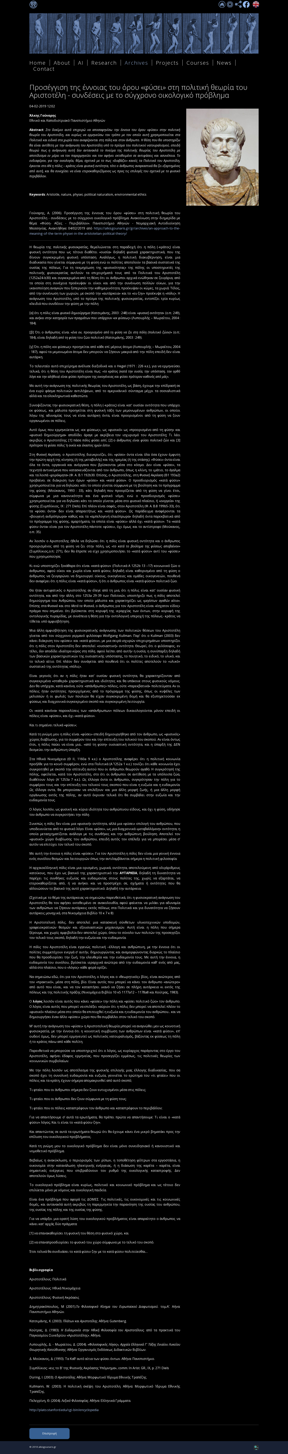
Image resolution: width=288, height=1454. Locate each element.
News (224, 63)
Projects (167, 63)
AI (80, 63)
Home (37, 63)
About (62, 63)
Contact (44, 69)
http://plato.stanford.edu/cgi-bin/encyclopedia (64, 1410)
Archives (136, 63)
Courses (197, 63)
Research (104, 63)
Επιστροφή (49, 1433)
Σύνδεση (33, 5)
